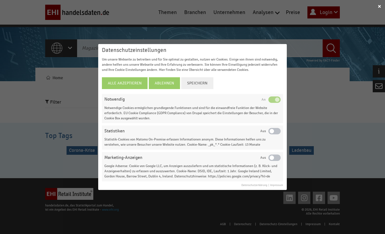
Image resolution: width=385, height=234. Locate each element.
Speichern (197, 83)
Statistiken (114, 131)
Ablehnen (164, 83)
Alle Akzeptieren (125, 83)
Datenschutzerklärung (254, 185)
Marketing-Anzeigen (123, 157)
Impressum (276, 185)
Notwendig (114, 99)
